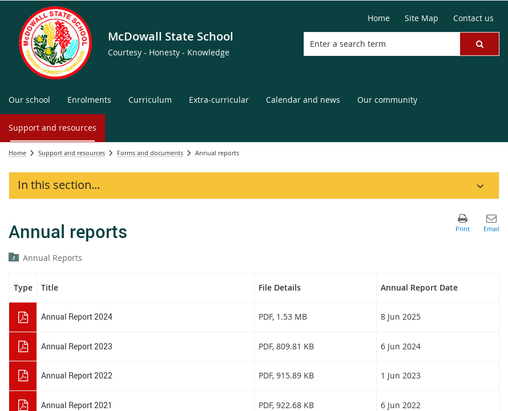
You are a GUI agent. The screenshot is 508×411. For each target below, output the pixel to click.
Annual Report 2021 (76, 405)
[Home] (379, 18)
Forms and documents (150, 152)
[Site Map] (421, 18)
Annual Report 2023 (76, 346)
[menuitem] (29, 100)
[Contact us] (473, 18)
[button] (479, 44)
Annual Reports (52, 257)
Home (17, 152)
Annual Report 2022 (76, 375)
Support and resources (71, 152)
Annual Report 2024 (76, 316)
